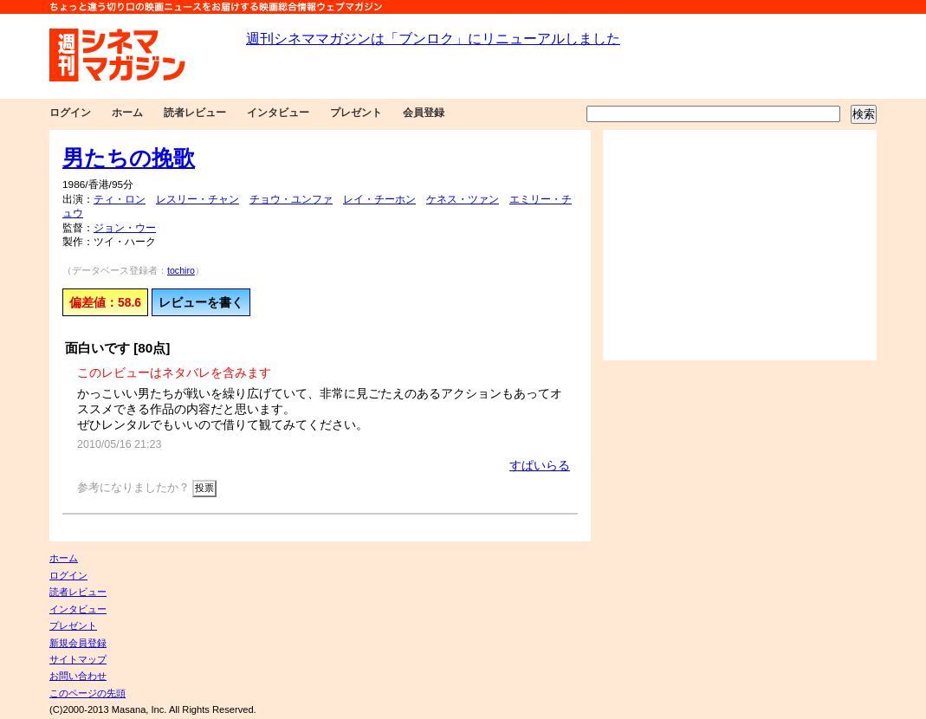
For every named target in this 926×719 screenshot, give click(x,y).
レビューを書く (201, 302)
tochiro (181, 270)
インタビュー (278, 113)
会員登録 (423, 113)
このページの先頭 (87, 693)
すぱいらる (539, 465)
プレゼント (356, 113)
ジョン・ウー (125, 228)
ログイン (70, 113)
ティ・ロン (120, 199)
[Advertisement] (740, 245)
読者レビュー (195, 113)
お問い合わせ (78, 675)
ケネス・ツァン (462, 199)
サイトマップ (78, 659)
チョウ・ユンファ (291, 199)
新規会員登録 (78, 643)
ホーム (127, 113)
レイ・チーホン (379, 199)
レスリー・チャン (197, 199)
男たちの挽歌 (128, 158)
